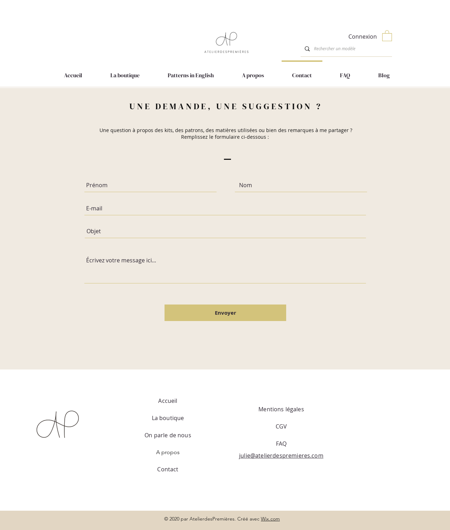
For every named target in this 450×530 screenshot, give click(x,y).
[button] (387, 35)
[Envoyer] (225, 313)
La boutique (168, 418)
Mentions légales (281, 409)
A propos (168, 452)
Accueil (167, 401)
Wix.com (270, 519)
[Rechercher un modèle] (345, 48)
